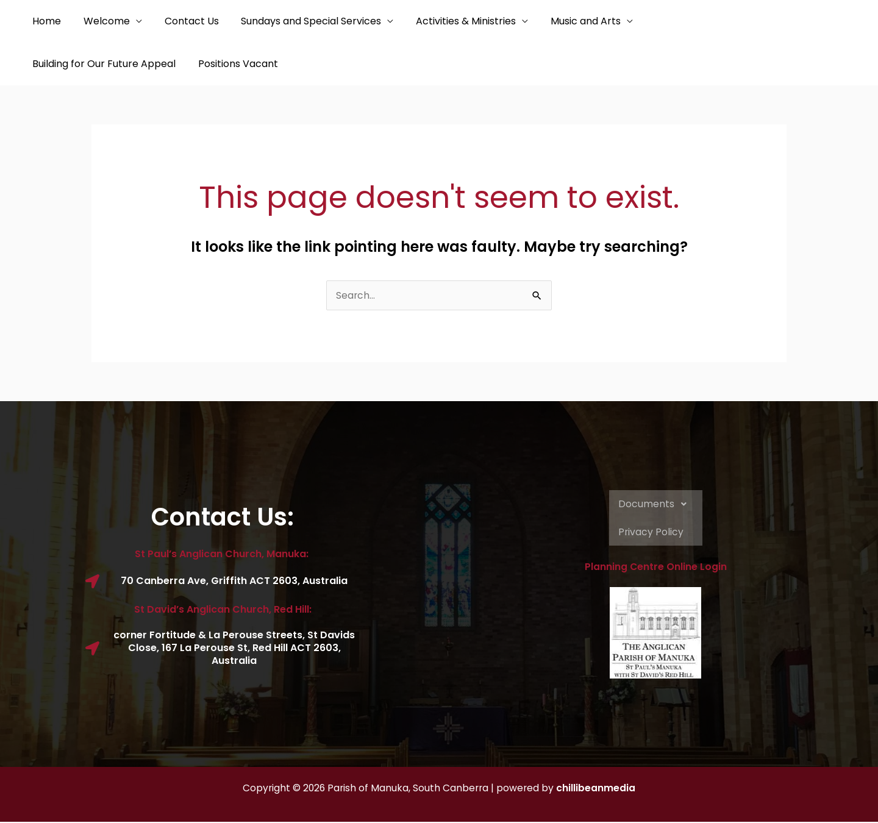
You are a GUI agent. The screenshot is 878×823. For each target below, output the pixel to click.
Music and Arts (570, 21)
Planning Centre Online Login (655, 568)
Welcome (102, 21)
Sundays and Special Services (301, 21)
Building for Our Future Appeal (708, 21)
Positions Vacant (71, 64)
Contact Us (184, 21)
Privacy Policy (651, 533)
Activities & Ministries (453, 21)
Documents (655, 505)
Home (45, 21)
